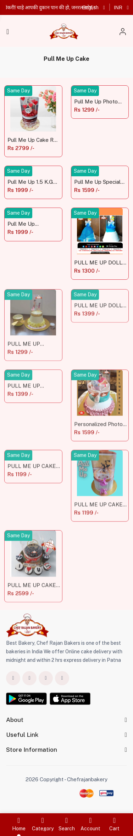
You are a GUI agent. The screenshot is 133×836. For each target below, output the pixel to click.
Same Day (18, 90)
